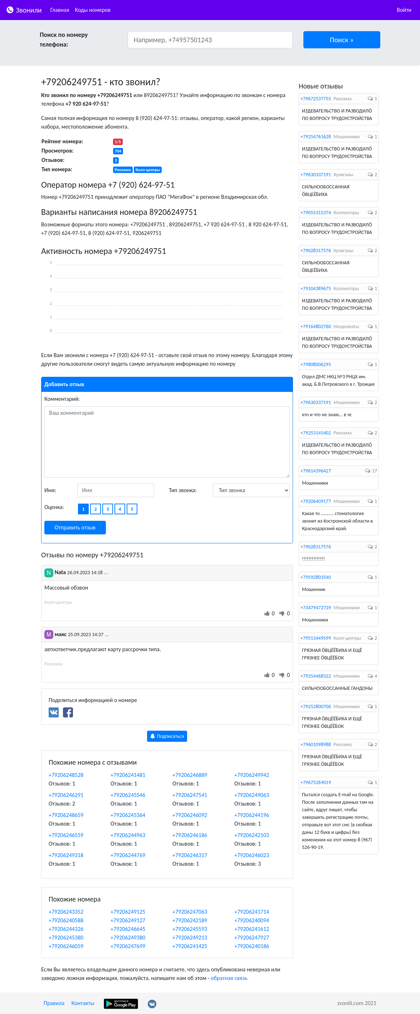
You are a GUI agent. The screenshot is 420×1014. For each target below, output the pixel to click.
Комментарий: (62, 398)
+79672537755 (316, 99)
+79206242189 (189, 920)
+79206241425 (189, 946)
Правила (54, 1003)
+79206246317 (189, 855)
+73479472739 (316, 608)
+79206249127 (128, 920)
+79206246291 (66, 795)
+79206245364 (128, 815)
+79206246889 (189, 775)
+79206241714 (251, 911)
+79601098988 (316, 744)
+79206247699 (128, 946)
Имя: (50, 490)
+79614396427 (316, 471)
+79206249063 (251, 795)
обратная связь (229, 978)
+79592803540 (316, 577)
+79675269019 (316, 782)
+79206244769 (128, 855)
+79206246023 (251, 855)
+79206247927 (251, 937)
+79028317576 (316, 251)
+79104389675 (316, 288)
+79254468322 (316, 676)
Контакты (83, 1003)
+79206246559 (66, 835)
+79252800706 (316, 706)
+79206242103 (251, 835)
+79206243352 (66, 911)
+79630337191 (316, 175)
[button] (342, 39)
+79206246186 (189, 835)
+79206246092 (189, 815)
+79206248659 (66, 815)
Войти (404, 9)
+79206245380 (66, 937)
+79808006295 (316, 364)
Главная (59, 9)
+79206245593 (189, 929)
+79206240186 (251, 946)
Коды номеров (93, 9)
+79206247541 (189, 795)
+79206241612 (251, 929)
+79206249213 (189, 937)
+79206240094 (251, 920)
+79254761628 (316, 137)
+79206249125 (128, 911)
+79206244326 (66, 929)
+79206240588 (66, 920)
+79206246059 (66, 946)
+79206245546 (128, 795)
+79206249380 (128, 937)
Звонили (24, 9)
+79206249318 (66, 855)
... (106, 572)
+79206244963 (128, 835)
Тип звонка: (183, 490)
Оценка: (54, 507)
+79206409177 (316, 501)
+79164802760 (316, 326)
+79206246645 (128, 929)
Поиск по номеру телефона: (64, 39)
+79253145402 (316, 433)
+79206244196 (251, 815)
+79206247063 (189, 911)
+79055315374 (316, 213)
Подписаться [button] (167, 736)
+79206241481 (128, 775)
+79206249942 (251, 775)
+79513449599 (316, 638)
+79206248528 (66, 775)
